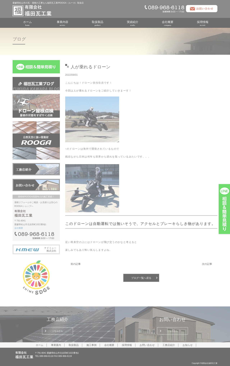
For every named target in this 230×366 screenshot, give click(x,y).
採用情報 (202, 23)
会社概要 (167, 23)
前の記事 (76, 263)
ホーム (27, 23)
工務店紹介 (168, 345)
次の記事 (207, 263)
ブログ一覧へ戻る (141, 277)
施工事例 (91, 345)
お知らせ (188, 345)
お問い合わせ (147, 345)
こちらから (57, 331)
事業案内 (56, 345)
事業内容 (62, 23)
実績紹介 (132, 23)
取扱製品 (97, 23)
